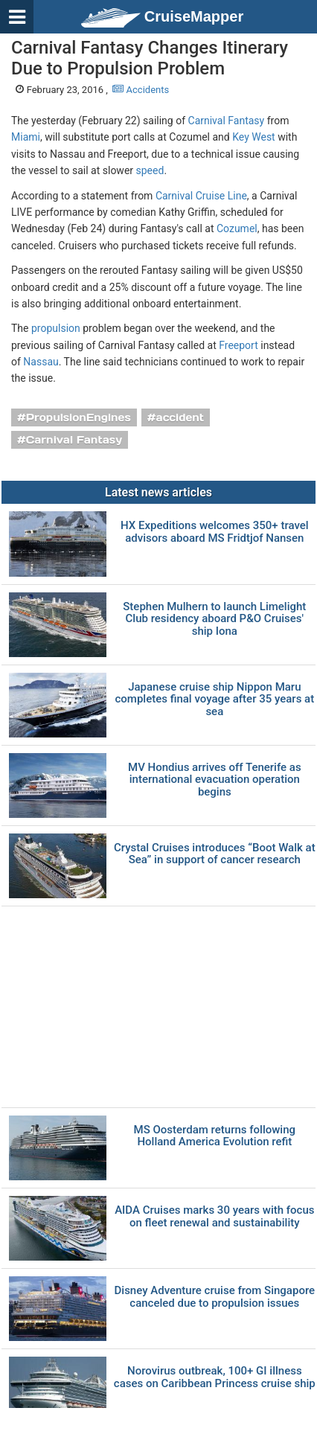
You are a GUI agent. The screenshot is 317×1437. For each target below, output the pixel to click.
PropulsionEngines (78, 417)
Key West (253, 137)
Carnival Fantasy (226, 121)
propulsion (55, 328)
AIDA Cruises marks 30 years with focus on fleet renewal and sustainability (214, 1216)
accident (180, 417)
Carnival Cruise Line (201, 196)
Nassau (40, 362)
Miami (25, 137)
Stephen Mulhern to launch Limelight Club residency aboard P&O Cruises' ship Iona (214, 619)
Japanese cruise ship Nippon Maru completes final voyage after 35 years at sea (214, 699)
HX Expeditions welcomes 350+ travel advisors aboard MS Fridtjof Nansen (215, 531)
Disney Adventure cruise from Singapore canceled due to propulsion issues (215, 1296)
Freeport (238, 345)
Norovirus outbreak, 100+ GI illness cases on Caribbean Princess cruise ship (215, 1377)
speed (150, 170)
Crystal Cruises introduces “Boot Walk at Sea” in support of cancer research (215, 854)
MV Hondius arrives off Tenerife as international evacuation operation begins (214, 779)
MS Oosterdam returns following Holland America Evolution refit (214, 1136)
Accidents (140, 89)
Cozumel (237, 228)
